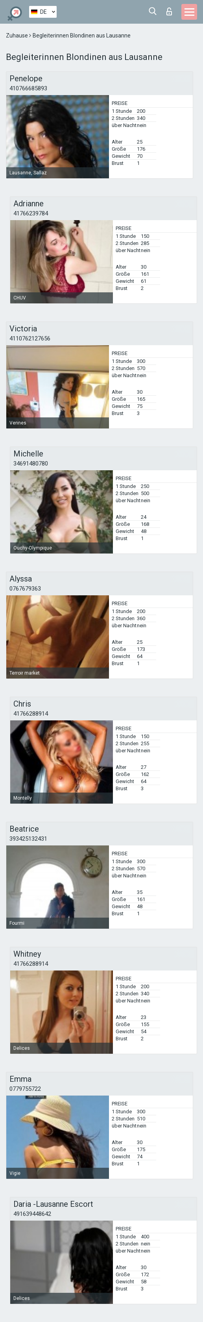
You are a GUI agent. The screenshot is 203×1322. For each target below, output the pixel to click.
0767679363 (25, 588)
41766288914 (30, 713)
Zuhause (17, 35)
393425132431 (28, 838)
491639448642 (32, 1213)
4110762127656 (29, 338)
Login (169, 11)
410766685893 (28, 88)
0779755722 (25, 1088)
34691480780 (30, 463)
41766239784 (30, 213)
